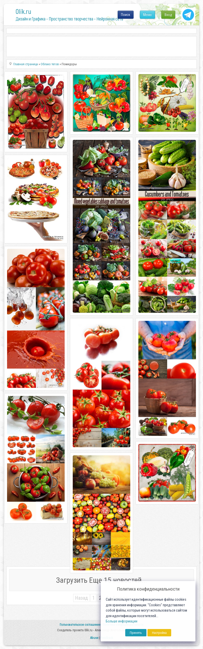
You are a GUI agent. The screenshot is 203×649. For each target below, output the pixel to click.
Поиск (125, 15)
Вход (168, 15)
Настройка (159, 633)
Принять (136, 633)
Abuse (94, 638)
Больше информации (121, 621)
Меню (147, 15)
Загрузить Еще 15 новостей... (101, 580)
